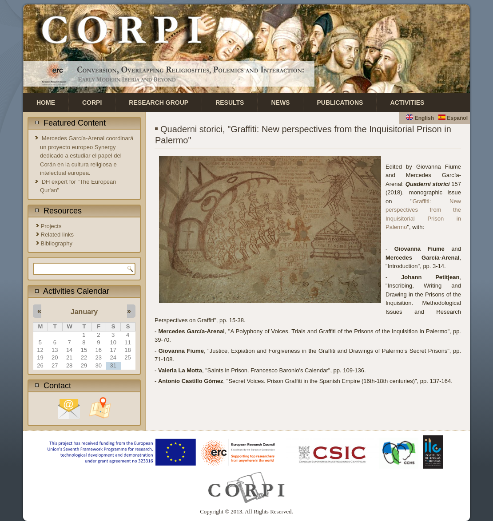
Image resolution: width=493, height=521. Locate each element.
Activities (407, 102)
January (84, 312)
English (420, 118)
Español (453, 118)
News (280, 102)
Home (45, 102)
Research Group (158, 102)
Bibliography (57, 243)
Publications (340, 102)
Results (229, 102)
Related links (57, 234)
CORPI (92, 102)
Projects (51, 226)
